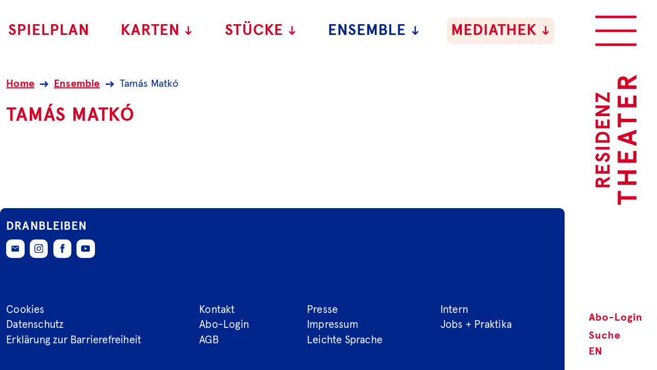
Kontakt (217, 309)
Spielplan (48, 30)
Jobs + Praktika (476, 325)
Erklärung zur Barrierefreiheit (73, 340)
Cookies (25, 309)
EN (596, 351)
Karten (157, 30)
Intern (454, 309)
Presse (322, 309)
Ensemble (374, 30)
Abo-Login (616, 317)
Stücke (261, 30)
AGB (209, 340)
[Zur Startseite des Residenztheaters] (615, 140)
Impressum (332, 325)
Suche (605, 335)
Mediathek (501, 30)
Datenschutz (35, 325)
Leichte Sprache (344, 340)
